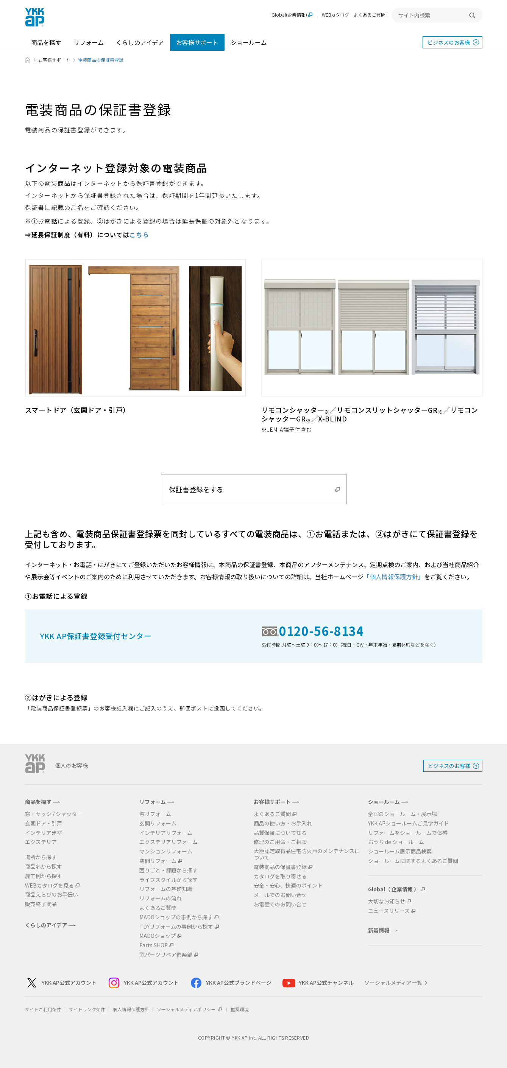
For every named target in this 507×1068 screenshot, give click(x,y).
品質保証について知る (280, 833)
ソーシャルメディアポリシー (190, 1009)
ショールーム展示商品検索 (400, 851)
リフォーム (88, 42)
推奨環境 (240, 1009)
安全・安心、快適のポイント (288, 885)
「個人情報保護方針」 (393, 576)
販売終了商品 (41, 904)
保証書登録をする (196, 489)
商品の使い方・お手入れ (283, 823)
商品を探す (46, 42)
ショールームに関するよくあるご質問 (413, 861)
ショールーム (249, 42)
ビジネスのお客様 (448, 42)
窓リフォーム (155, 814)
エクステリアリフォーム (168, 842)
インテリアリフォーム (165, 833)
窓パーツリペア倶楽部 (165, 954)
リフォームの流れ (160, 898)
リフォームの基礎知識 (165, 889)
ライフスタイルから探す (168, 880)
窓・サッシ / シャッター (53, 814)
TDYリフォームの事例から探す (176, 926)
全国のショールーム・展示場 (402, 814)
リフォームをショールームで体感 (408, 833)
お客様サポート (197, 42)
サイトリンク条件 (87, 1009)
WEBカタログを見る (49, 885)
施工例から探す (43, 876)
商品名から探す (43, 866)
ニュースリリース (389, 911)
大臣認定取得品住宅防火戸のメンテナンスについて (307, 854)
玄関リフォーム (157, 823)
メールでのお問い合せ (280, 895)
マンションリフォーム (165, 851)
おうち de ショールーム (396, 842)
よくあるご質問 (369, 14)
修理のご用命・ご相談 (280, 842)
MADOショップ (157, 936)
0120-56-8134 (321, 631)
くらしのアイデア (140, 42)
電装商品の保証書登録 (280, 867)
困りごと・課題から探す (168, 870)
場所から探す (41, 857)
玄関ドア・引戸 (43, 823)
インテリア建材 (43, 833)
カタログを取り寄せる (280, 876)
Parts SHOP (153, 945)
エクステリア (41, 842)
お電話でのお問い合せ (280, 904)
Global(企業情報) (289, 14)
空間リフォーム (157, 861)
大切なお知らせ (386, 901)
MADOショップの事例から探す (176, 917)
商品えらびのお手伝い (51, 894)
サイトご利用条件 (43, 1009)
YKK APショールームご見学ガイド (408, 823)
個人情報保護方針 (131, 1009)
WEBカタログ (335, 14)
